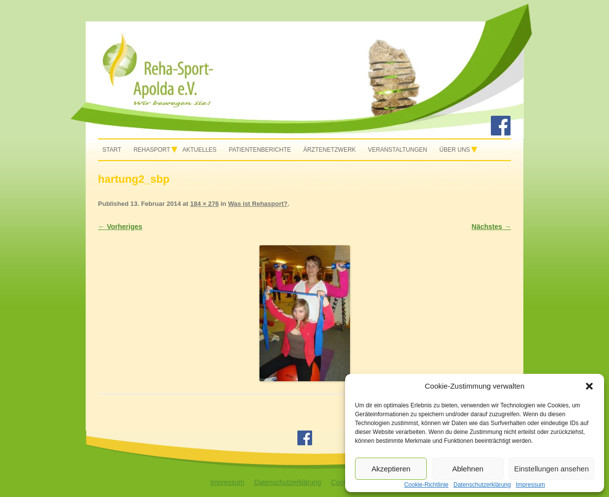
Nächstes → (491, 227)
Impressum (227, 482)
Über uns (455, 149)
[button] (589, 386)
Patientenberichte (260, 149)
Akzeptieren (390, 468)
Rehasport (151, 149)
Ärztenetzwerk (329, 149)
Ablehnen (467, 468)
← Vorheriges (120, 227)
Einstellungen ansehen (551, 468)
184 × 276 (204, 203)
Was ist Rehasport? (258, 203)
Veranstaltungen (397, 149)
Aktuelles (200, 149)
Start (111, 149)
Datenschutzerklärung (287, 482)
